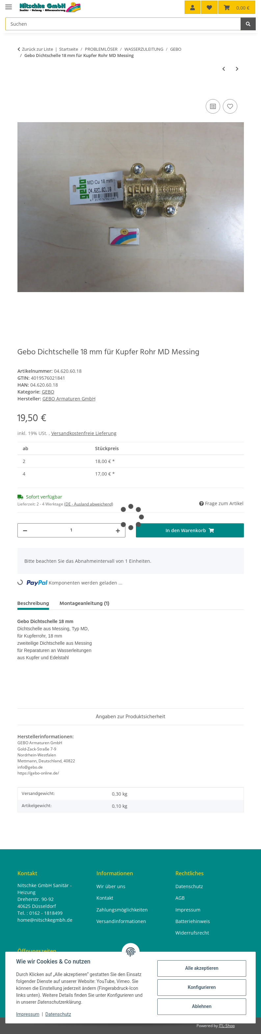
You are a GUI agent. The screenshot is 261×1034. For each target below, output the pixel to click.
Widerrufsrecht (192, 933)
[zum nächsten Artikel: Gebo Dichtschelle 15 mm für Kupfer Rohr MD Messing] (237, 69)
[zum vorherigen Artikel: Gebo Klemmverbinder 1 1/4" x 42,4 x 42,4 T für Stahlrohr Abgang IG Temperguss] (223, 69)
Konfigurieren (202, 987)
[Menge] (71, 530)
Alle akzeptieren (201, 968)
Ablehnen (201, 1006)
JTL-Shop (227, 1025)
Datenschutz (58, 1014)
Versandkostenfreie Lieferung (84, 433)
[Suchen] (248, 23)
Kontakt (104, 898)
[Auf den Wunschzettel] (230, 106)
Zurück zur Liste (37, 49)
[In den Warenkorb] (22, 90)
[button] (192, 7)
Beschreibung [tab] (33, 603)
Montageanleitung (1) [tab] (84, 603)
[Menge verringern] (25, 530)
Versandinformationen (121, 921)
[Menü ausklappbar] (8, 4)
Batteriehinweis (192, 921)
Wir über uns (110, 886)
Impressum (27, 1014)
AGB (180, 898)
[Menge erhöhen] (118, 530)
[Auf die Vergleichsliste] (213, 106)
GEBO (48, 392)
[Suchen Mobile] (123, 23)
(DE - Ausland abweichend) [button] (88, 504)
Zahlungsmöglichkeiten (122, 910)
